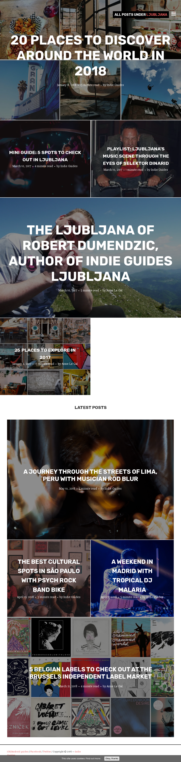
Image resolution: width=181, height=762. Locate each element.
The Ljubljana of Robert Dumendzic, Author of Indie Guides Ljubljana (90, 253)
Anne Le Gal (115, 290)
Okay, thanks (111, 758)
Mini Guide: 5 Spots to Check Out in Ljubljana (45, 156)
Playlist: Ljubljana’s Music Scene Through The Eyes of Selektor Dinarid (136, 156)
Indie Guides (115, 85)
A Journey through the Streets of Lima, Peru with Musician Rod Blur (90, 475)
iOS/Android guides (18, 751)
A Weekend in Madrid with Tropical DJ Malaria (132, 575)
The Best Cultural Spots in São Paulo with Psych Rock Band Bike (49, 575)
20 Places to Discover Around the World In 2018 (91, 55)
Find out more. (93, 758)
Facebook (35, 751)
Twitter (47, 751)
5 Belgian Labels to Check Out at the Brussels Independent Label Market (90, 673)
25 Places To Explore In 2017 (45, 353)
